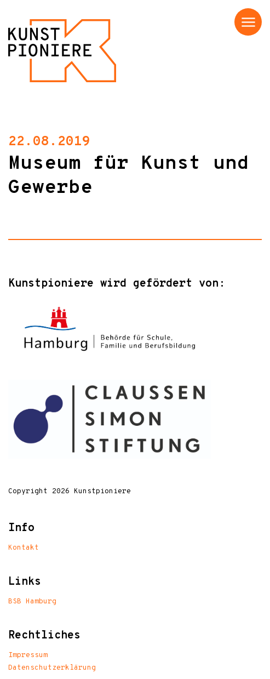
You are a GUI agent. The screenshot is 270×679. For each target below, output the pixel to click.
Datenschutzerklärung (52, 668)
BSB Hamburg (32, 601)
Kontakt (23, 548)
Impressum (28, 655)
